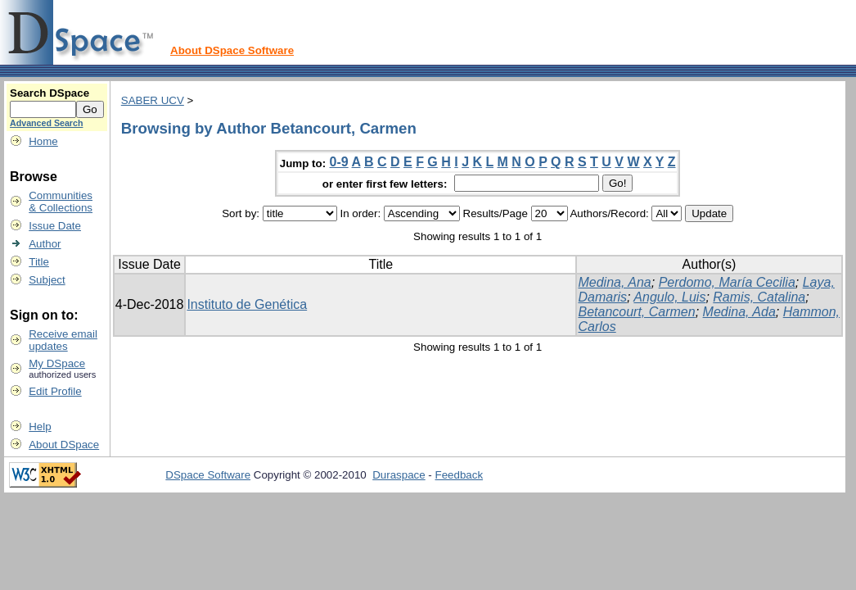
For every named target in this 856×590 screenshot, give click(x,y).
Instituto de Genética (247, 304)
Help (40, 426)
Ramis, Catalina (759, 297)
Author (45, 244)
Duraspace (398, 475)
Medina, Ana (614, 282)
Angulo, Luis (669, 297)
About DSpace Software (232, 50)
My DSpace (57, 363)
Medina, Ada (739, 312)
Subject (47, 280)
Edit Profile (55, 391)
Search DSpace (49, 93)
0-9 (339, 162)
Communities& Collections (60, 201)
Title (39, 262)
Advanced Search (46, 123)
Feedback (459, 475)
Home (43, 141)
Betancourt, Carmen (636, 312)
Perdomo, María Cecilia (727, 282)
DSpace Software (207, 475)
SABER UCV (152, 100)
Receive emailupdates (63, 340)
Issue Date (55, 226)
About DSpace (64, 444)
